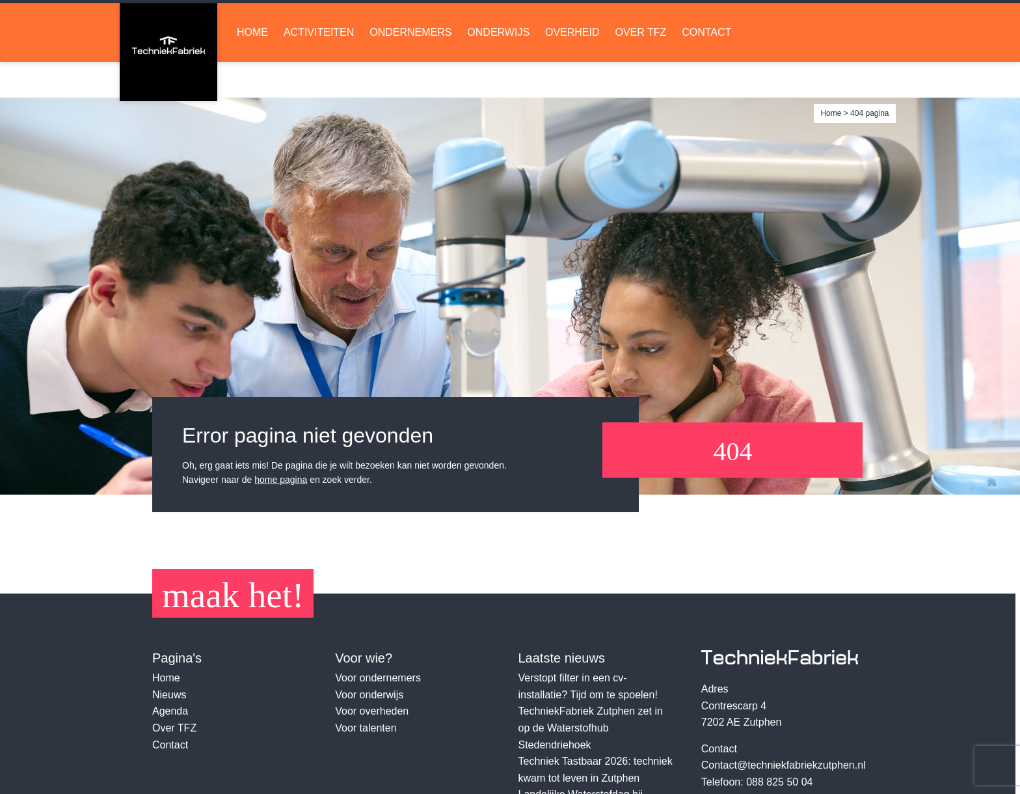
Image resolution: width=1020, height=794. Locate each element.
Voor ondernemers (378, 677)
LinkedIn (586, 20)
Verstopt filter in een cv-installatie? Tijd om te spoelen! (588, 686)
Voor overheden (372, 711)
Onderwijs (498, 68)
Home (252, 68)
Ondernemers (410, 68)
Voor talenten (365, 727)
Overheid (572, 68)
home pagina (280, 479)
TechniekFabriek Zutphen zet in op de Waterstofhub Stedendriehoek (590, 727)
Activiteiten (319, 68)
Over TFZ (640, 68)
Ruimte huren (839, 20)
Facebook (608, 20)
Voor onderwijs (369, 694)
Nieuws (169, 694)
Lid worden (708, 20)
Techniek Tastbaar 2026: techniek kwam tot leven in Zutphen (595, 770)
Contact (706, 68)
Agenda (170, 711)
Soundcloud (631, 20)
